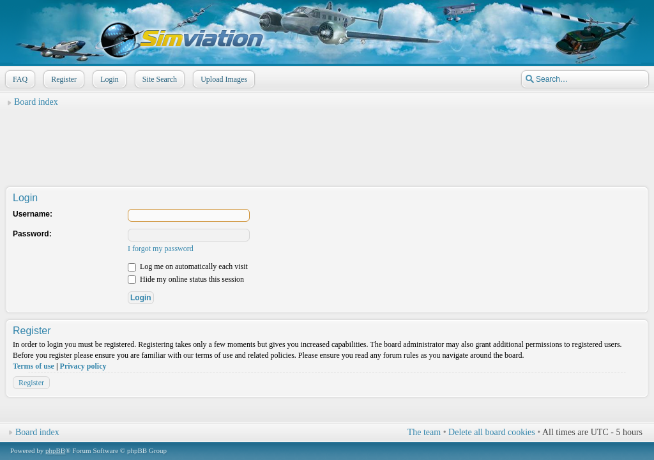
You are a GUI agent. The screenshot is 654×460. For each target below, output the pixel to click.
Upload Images (222, 79)
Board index (36, 102)
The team (424, 432)
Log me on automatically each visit (188, 266)
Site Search (158, 79)
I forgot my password (161, 248)
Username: (32, 214)
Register (63, 79)
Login (108, 79)
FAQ (18, 79)
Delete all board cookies (491, 432)
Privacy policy (83, 366)
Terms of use (33, 366)
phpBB (55, 450)
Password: (32, 233)
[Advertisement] (327, 141)
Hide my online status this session (186, 279)
